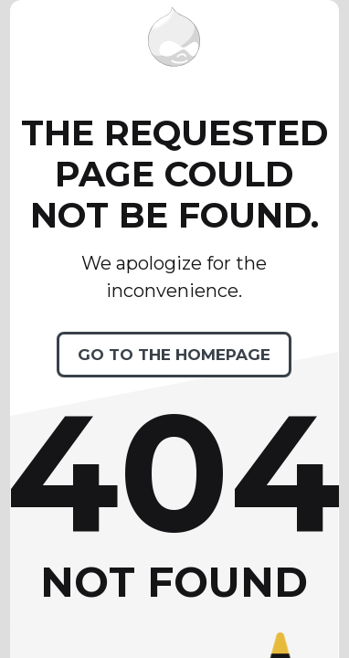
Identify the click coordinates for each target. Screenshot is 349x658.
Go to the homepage (174, 354)
